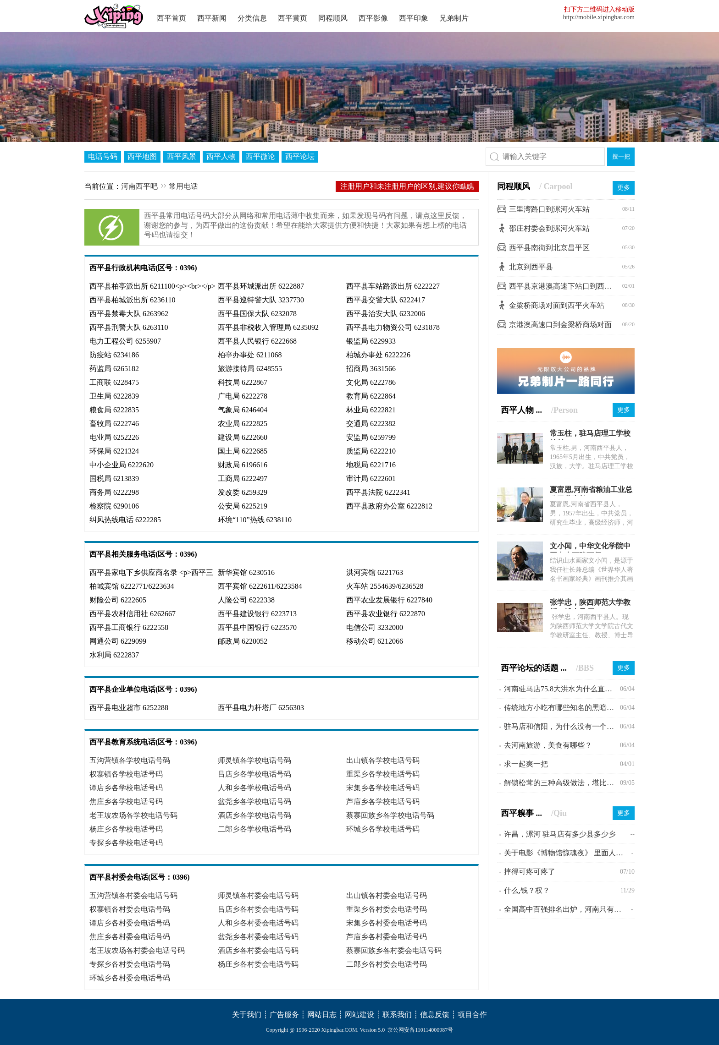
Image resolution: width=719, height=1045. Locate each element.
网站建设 (359, 1014)
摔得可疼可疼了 (529, 871)
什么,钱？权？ (527, 890)
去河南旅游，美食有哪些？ (548, 745)
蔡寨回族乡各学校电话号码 (390, 815)
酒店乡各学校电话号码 (254, 815)
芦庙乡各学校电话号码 (383, 801)
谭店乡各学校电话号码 (126, 788)
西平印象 (413, 18)
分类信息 (252, 18)
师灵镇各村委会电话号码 (258, 895)
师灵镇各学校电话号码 (254, 760)
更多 (623, 187)
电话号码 (102, 156)
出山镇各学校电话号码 (383, 760)
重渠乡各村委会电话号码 (386, 909)
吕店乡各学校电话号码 (254, 774)
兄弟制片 (454, 18)
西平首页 (171, 18)
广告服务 (284, 1014)
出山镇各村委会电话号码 (386, 895)
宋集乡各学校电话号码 (383, 788)
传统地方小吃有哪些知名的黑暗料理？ (562, 707)
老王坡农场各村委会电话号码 (137, 950)
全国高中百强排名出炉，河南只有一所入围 (567, 909)
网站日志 (322, 1014)
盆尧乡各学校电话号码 (254, 801)
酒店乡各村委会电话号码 (258, 950)
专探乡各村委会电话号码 (129, 964)
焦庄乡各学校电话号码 (126, 801)
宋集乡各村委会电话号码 (386, 923)
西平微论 (260, 156)
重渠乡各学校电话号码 (383, 774)
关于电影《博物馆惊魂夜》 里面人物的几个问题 (567, 853)
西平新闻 (212, 18)
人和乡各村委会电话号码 (258, 923)
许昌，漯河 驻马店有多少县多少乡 (560, 834)
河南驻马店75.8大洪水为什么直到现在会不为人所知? (562, 689)
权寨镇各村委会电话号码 (129, 909)
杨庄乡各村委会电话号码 (258, 964)
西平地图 (142, 156)
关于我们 (246, 1014)
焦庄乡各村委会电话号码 (129, 937)
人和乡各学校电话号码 (254, 788)
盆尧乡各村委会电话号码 (258, 937)
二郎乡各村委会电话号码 (386, 964)
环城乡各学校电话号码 (383, 829)
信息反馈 (434, 1014)
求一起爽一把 (526, 764)
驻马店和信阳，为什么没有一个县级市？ (562, 726)
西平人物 (221, 156)
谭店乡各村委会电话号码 (129, 923)
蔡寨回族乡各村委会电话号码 (394, 950)
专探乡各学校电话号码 (126, 843)
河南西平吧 (139, 186)
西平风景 (181, 156)
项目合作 (472, 1014)
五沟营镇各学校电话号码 (129, 760)
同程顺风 (333, 18)
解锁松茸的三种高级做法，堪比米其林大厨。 (562, 783)
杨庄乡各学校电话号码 (126, 829)
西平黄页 (292, 18)
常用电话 (183, 186)
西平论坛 (300, 156)
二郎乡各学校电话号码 (254, 829)
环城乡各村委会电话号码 (129, 978)
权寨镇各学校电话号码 (126, 774)
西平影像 (373, 18)
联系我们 (397, 1014)
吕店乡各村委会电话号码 (258, 909)
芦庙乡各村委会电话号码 (386, 937)
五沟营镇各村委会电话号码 (133, 895)
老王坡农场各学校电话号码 (133, 815)
